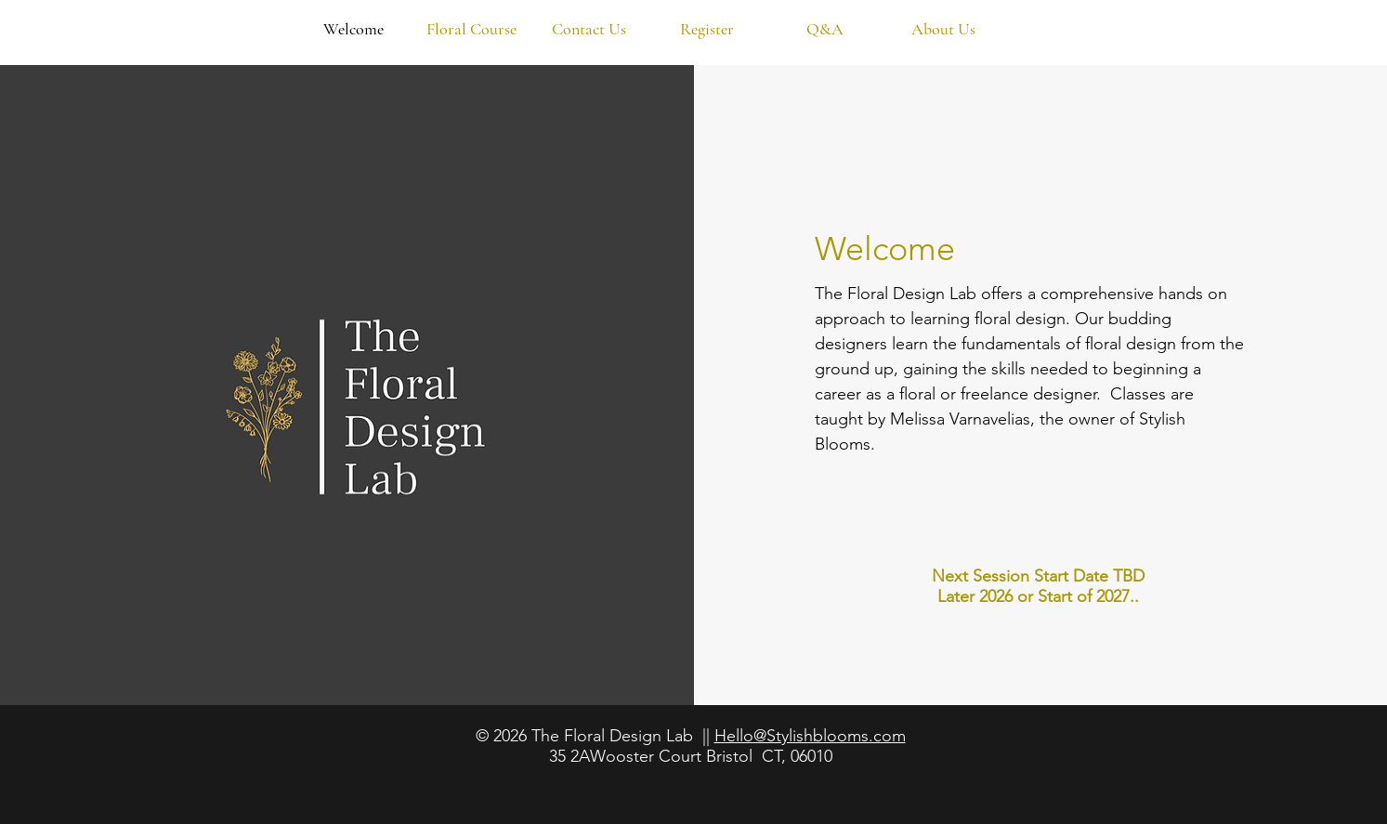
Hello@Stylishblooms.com (810, 736)
